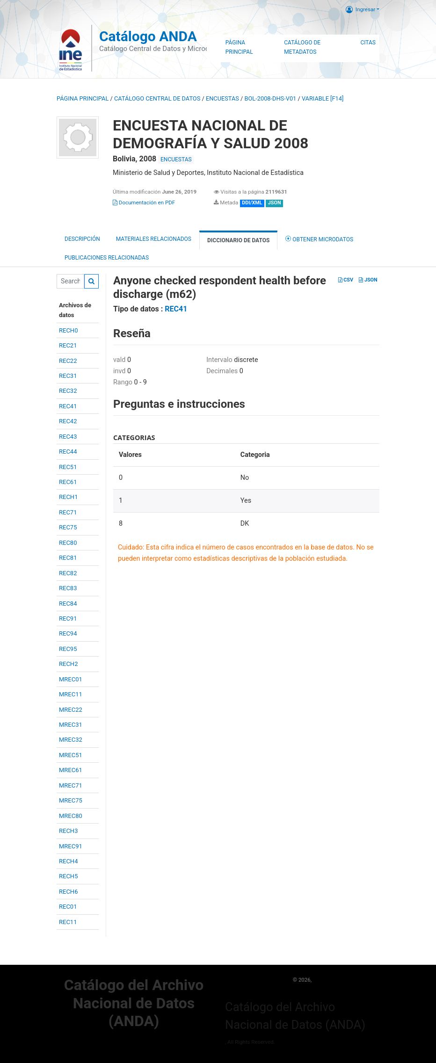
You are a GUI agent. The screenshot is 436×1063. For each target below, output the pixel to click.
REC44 (68, 451)
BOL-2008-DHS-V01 (271, 98)
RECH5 (68, 876)
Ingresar (360, 9)
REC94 (68, 633)
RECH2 (68, 663)
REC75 (68, 527)
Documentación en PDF (144, 202)
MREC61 (70, 770)
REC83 (68, 588)
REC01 (68, 906)
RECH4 (68, 861)
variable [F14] (322, 98)
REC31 (68, 375)
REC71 (68, 512)
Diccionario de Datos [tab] (238, 240)
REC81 (68, 557)
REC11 (68, 922)
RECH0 (68, 330)
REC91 (68, 618)
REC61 (68, 481)
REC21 (68, 345)
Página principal (83, 98)
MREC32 (70, 739)
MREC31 (70, 724)
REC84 (68, 603)
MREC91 (70, 846)
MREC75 (70, 800)
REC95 (68, 648)
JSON (368, 280)
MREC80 (70, 815)
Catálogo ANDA (148, 36)
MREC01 (70, 679)
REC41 (68, 406)
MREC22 (70, 709)
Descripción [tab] (82, 239)
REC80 (68, 542)
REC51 (68, 466)
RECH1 (68, 496)
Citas (368, 42)
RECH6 (68, 891)
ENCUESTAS (222, 98)
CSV (345, 280)
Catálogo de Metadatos (302, 47)
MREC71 (70, 785)
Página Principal (239, 47)
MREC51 (70, 755)
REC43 (68, 436)
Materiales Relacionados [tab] (153, 239)
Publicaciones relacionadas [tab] (107, 257)
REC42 (68, 421)
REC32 (68, 390)
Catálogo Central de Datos (157, 98)
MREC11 (70, 694)
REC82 (68, 573)
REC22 (68, 360)
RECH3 (68, 830)
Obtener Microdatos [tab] (319, 239)
